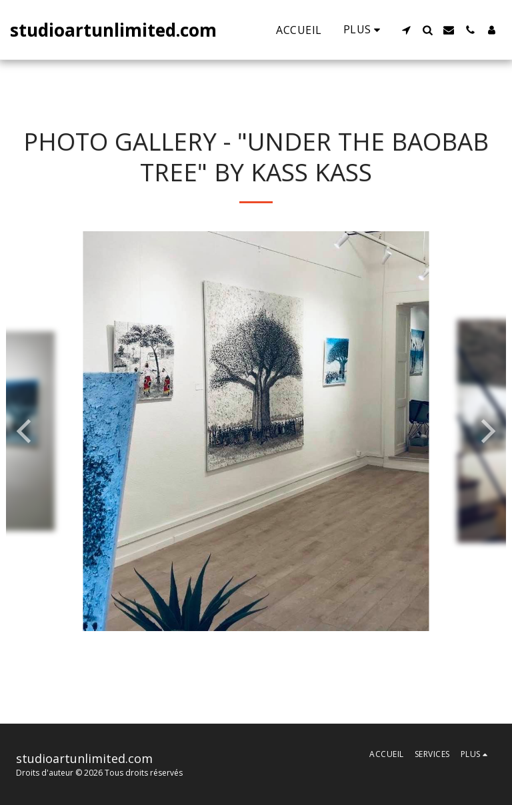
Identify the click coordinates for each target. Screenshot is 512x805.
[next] (486, 431)
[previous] (26, 431)
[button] (406, 30)
